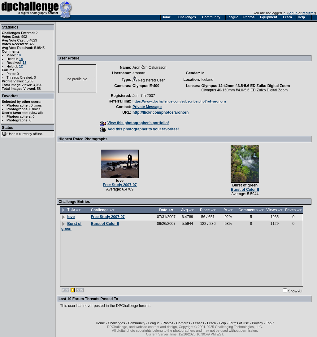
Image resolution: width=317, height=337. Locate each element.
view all (36, 113)
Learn (211, 323)
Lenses (198, 323)
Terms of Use (239, 323)
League (154, 323)
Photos (168, 323)
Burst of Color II (245, 189)
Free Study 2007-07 (120, 185)
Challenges (116, 323)
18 (19, 55)
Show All (295, 291)
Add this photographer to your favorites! (139, 129)
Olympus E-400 (145, 86)
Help (222, 323)
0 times (36, 105)
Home (100, 323)
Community (136, 323)
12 (21, 66)
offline (37, 134)
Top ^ (270, 323)
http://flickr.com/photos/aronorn (160, 112)
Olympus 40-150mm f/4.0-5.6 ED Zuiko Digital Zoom (244, 90)
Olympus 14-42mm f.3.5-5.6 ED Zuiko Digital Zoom (245, 86)
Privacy (257, 323)
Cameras (183, 323)
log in (293, 13)
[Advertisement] (171, 38)
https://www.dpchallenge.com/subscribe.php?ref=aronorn (179, 101)
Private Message (147, 107)
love (120, 180)
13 (24, 62)
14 (21, 59)
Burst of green (245, 185)
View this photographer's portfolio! (134, 123)
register (308, 13)
